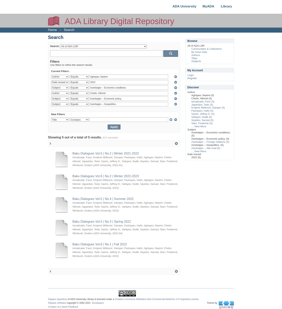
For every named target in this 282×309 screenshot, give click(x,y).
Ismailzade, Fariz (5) (202, 101)
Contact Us (54, 306)
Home (52, 30)
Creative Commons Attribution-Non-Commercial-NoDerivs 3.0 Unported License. (157, 299)
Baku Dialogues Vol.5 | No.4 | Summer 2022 (103, 199)
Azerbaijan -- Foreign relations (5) (210, 141)
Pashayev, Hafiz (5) (202, 110)
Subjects (196, 61)
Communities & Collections (206, 48)
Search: (55, 46)
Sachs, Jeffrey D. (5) (202, 113)
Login (190, 75)
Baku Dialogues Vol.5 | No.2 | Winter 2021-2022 (105, 153)
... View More (198, 126)
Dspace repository (57, 299)
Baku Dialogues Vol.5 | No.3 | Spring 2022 (101, 221)
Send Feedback (70, 306)
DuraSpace (98, 303)
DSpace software (57, 303)
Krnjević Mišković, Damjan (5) (208, 107)
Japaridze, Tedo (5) (202, 104)
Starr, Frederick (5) (201, 123)
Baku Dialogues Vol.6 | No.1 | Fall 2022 (99, 244)
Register (192, 78)
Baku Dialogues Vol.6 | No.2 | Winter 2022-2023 (105, 176)
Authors (195, 55)
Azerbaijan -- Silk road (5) (205, 148)
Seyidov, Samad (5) (202, 120)
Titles (194, 58)
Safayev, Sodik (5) (201, 117)
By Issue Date (199, 52)
